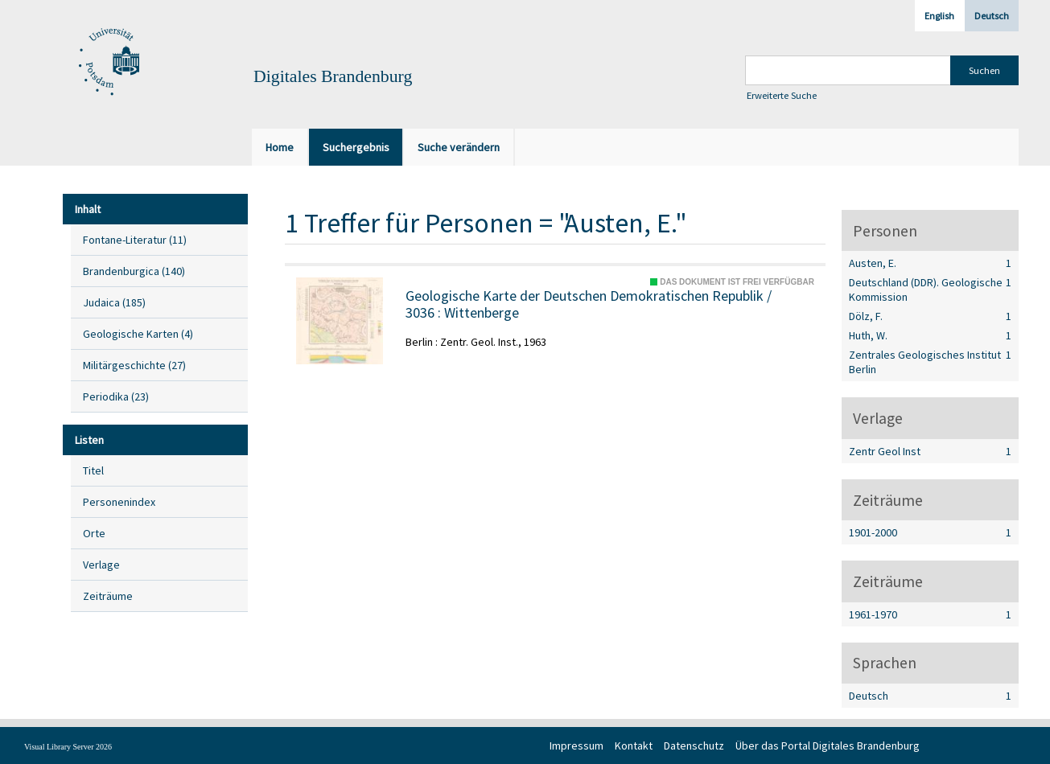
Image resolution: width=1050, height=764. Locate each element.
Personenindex (119, 502)
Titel (93, 470)
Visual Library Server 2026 (68, 746)
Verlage (101, 564)
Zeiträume (108, 596)
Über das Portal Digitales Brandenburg (827, 745)
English (939, 16)
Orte (94, 533)
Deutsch (991, 16)
